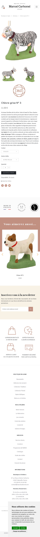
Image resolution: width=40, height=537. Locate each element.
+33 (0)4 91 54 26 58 (12, 357)
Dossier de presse (20, 463)
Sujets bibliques (20, 394)
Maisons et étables (20, 398)
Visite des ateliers (20, 421)
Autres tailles (5, 156)
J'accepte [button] (15, 528)
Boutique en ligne (5, 16)
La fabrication (20, 413)
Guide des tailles (6, 181)
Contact (20, 459)
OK (31, 309)
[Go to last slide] (2, 254)
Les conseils (20, 417)
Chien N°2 (19, 275)
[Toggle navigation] (36, 6)
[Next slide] (37, 254)
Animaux (15, 16)
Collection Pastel (20, 390)
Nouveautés (20, 379)
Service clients (20, 440)
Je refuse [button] (23, 528)
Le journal (20, 425)
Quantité (3, 164)
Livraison (20, 444)
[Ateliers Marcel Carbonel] (19, 6)
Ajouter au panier (8, 172)
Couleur (3, 148)
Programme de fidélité (20, 448)
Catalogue (20, 451)
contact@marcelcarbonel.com (20, 484)
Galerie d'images (20, 428)
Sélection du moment (20, 383)
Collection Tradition (20, 387)
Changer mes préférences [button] (19, 531)
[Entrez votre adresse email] (15, 309)
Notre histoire (20, 409)
